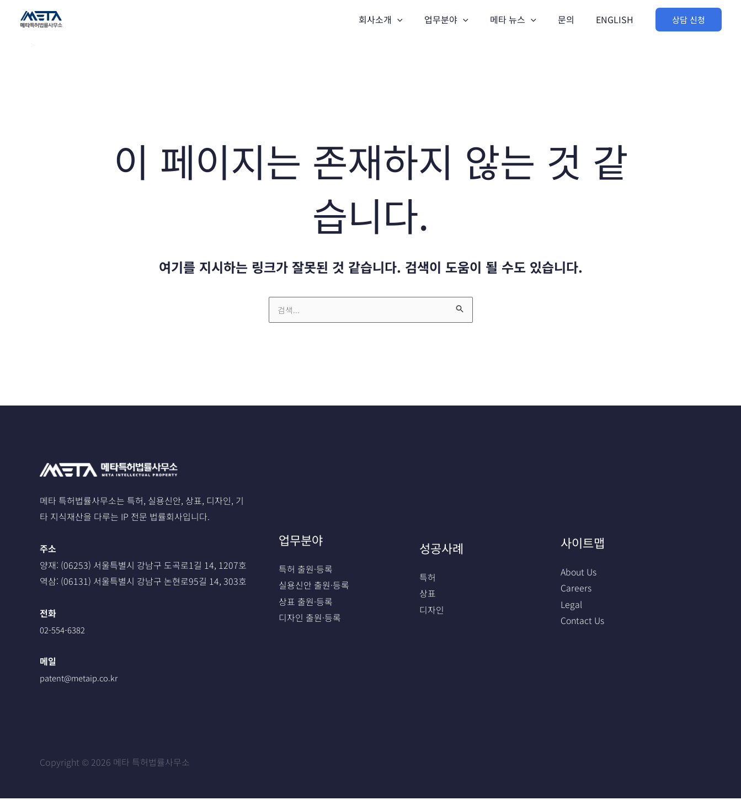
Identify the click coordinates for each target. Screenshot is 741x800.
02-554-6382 (65, 631)
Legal (571, 605)
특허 (427, 578)
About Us (579, 572)
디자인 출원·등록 (310, 619)
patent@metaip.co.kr (83, 679)
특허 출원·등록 (306, 570)
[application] (415, 19)
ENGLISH (617, 19)
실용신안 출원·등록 (314, 586)
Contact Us (583, 622)
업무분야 (461, 19)
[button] (688, 19)
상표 (427, 594)
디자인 (431, 611)
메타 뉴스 (523, 19)
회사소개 (399, 19)
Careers (576, 589)
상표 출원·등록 (306, 603)
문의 (572, 19)
